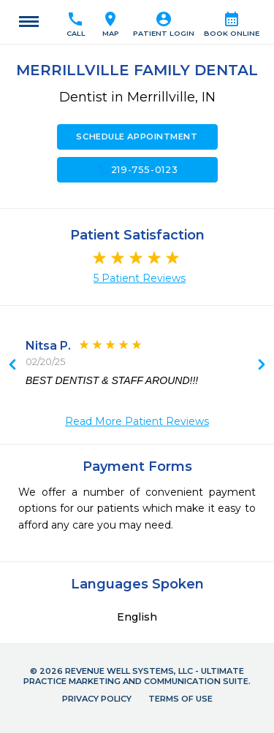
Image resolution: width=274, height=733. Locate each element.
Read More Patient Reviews (137, 421)
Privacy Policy (97, 699)
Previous (261, 365)
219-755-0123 (137, 169)
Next (12, 365)
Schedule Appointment (136, 136)
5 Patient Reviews (140, 278)
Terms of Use (180, 699)
